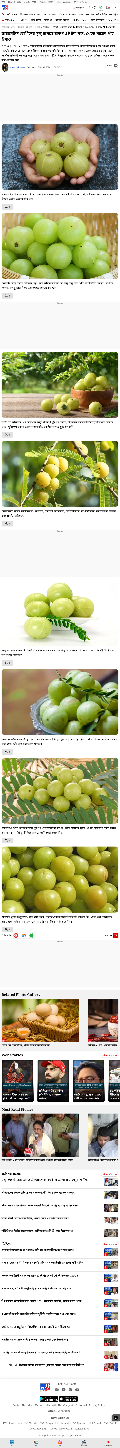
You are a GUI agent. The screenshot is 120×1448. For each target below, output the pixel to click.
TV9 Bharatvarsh (12, 1423)
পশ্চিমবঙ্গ (63, 14)
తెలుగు (27, 2)
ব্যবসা (80, 14)
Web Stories (12, 1055)
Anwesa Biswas (17, 67)
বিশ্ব (92, 14)
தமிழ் (58, 2)
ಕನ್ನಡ (19, 2)
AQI (94, 8)
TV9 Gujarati (79, 1423)
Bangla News (8, 27)
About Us (32, 1405)
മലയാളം (67, 2)
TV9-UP (83, 2)
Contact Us (19, 1405)
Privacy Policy (97, 1405)
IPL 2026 (41, 14)
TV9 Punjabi (95, 1423)
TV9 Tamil (110, 1423)
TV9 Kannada (62, 1423)
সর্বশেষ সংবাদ (11, 1174)
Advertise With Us (50, 1405)
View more (110, 1055)
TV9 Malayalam (38, 1429)
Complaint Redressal (75, 1405)
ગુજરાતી (42, 2)
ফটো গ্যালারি (36, 20)
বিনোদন (72, 14)
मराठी (34, 2)
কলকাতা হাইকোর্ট (62, 20)
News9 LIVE (65, 1429)
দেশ (87, 14)
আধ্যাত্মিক (113, 14)
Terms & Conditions (59, 1411)
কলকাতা (52, 14)
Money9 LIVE (82, 1429)
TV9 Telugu (46, 1423)
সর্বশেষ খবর (12, 14)
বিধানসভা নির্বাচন (27, 14)
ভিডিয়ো (7, 1244)
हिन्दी (4, 2)
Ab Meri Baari (80, 20)
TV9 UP (53, 1429)
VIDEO (24, 20)
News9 (11, 2)
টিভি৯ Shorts (11, 20)
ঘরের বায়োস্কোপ (97, 20)
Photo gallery (25, 27)
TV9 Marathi (31, 1423)
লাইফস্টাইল (101, 14)
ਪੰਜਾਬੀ (50, 2)
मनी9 (76, 2)
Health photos (42, 27)
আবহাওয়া (48, 20)
